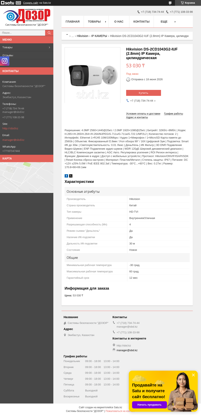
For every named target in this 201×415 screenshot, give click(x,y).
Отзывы (7, 55)
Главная (73, 21)
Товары (7, 47)
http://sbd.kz (10, 128)
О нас (6, 63)
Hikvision (82, 36)
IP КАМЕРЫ (99, 36)
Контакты (142, 21)
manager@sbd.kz (13, 140)
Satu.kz (118, 407)
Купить (143, 93)
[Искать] (49, 33)
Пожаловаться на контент (120, 411)
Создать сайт (30, 2)
